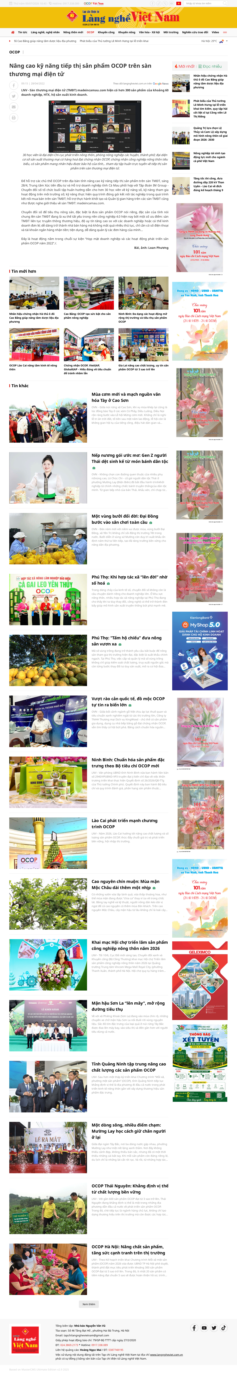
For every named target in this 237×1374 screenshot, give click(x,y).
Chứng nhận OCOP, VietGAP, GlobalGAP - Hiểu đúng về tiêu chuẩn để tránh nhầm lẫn (87, 369)
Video (215, 32)
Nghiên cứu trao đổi (195, 32)
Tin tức (22, 32)
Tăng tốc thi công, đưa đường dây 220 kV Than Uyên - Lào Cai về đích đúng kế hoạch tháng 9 (208, 184)
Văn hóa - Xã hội (149, 32)
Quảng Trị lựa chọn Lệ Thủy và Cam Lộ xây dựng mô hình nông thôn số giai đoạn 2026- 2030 (210, 133)
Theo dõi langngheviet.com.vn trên (132, 83)
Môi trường (170, 32)
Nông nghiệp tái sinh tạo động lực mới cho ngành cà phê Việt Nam (209, 157)
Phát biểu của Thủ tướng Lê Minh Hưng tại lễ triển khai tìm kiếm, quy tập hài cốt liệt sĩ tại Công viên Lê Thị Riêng (210, 108)
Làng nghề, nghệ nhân (45, 32)
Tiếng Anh (178, 3)
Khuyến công (106, 32)
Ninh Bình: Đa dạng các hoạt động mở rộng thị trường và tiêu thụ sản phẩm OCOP (142, 317)
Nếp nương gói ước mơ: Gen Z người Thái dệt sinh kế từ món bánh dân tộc (130, 461)
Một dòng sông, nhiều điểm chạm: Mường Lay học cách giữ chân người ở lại (129, 1131)
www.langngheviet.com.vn (166, 1354)
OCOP (90, 32)
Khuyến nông (126, 32)
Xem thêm (89, 1304)
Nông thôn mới (73, 32)
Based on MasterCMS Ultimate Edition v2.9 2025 (39, 1369)
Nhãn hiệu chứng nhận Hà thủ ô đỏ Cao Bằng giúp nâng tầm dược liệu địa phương (34, 317)
